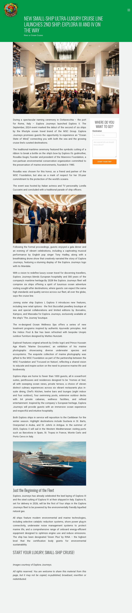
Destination (97, 131)
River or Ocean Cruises (33, 35)
